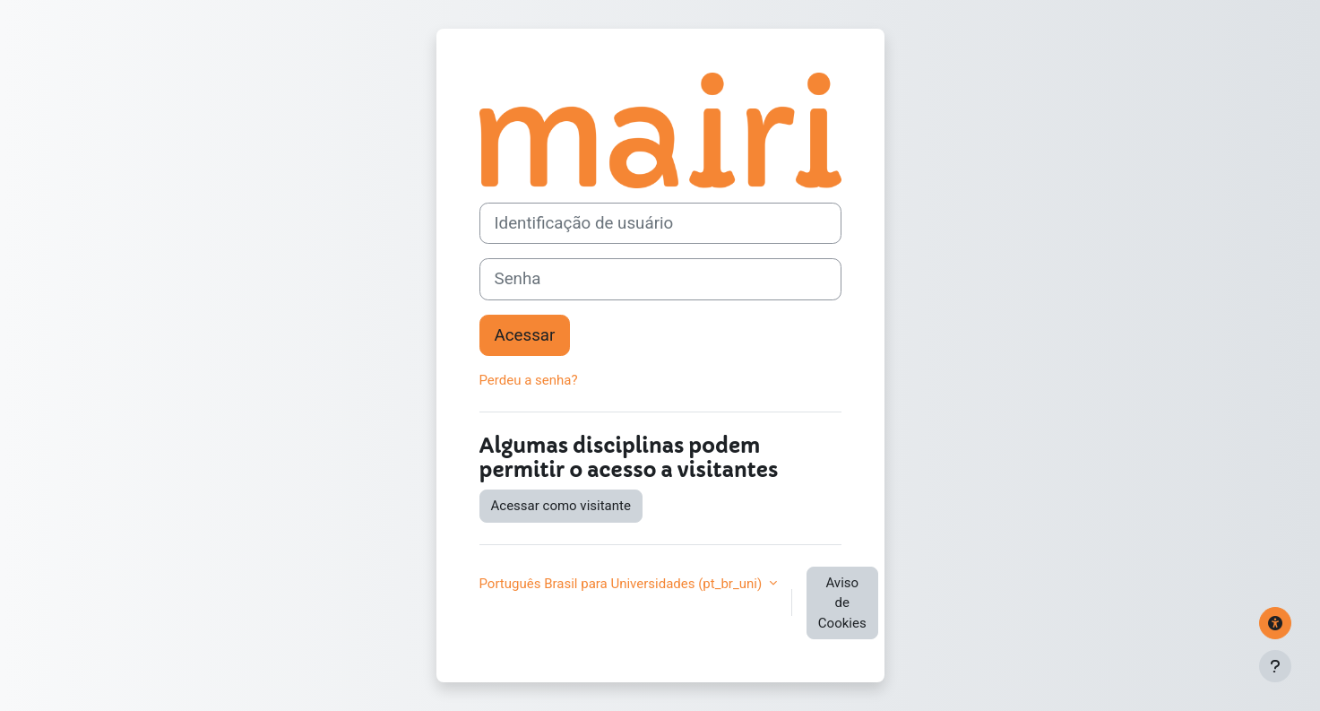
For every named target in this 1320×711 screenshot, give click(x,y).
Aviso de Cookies (842, 603)
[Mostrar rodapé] (1275, 666)
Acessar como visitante (561, 506)
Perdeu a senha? (528, 380)
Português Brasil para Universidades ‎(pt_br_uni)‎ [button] (622, 584)
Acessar (525, 335)
